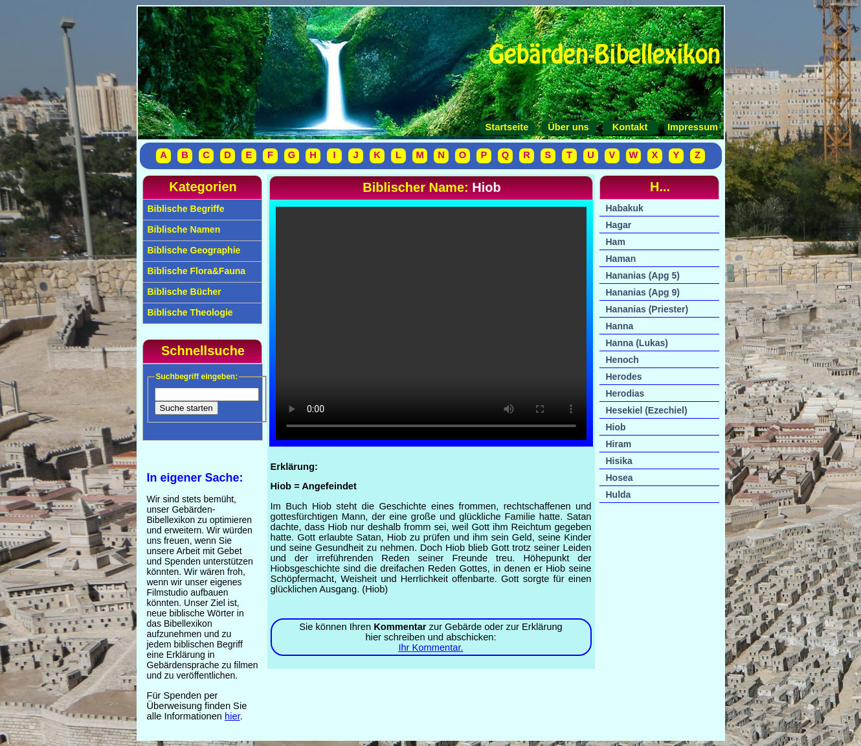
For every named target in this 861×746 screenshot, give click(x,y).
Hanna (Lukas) (637, 343)
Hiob (616, 427)
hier (232, 716)
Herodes (624, 376)
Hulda (618, 494)
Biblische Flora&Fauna (195, 271)
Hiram (619, 444)
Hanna (620, 326)
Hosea (619, 477)
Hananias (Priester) (647, 309)
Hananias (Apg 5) (643, 275)
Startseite (507, 127)
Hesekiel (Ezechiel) (647, 410)
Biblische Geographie (193, 250)
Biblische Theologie (189, 312)
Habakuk (624, 208)
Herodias (625, 393)
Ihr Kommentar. (430, 647)
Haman (621, 258)
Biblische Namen (183, 229)
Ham (615, 242)
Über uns (568, 127)
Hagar (619, 225)
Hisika (619, 461)
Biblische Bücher (183, 291)
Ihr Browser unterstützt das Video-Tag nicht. (431, 323)
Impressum (691, 127)
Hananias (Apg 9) (643, 292)
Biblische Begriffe (185, 209)
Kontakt (630, 127)
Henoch (622, 360)
